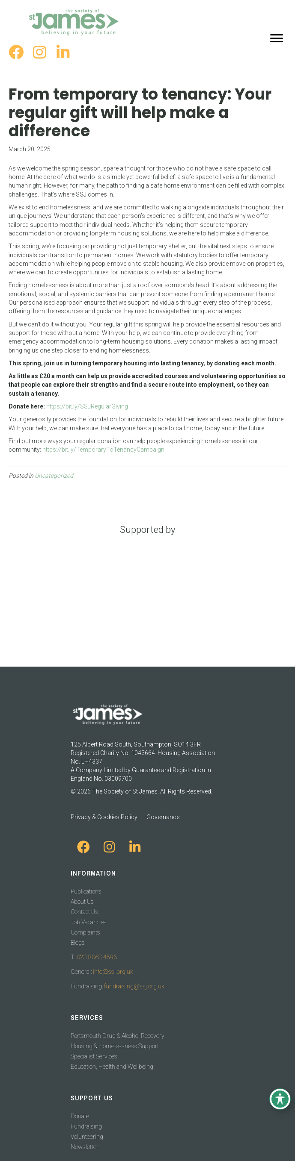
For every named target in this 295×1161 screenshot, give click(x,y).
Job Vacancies (89, 922)
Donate (80, 1116)
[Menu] (276, 38)
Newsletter (84, 1146)
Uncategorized (54, 475)
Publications (86, 891)
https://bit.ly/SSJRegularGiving (87, 406)
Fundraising (86, 1126)
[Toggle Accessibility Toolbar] (280, 1099)
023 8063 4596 (97, 957)
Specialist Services (94, 1056)
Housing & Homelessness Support (115, 1046)
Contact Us (84, 911)
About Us (82, 901)
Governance (162, 817)
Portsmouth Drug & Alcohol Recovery (117, 1035)
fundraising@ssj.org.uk (134, 986)
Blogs (78, 942)
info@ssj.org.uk (113, 971)
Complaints (85, 932)
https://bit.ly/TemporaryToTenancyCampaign (103, 449)
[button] (16, 51)
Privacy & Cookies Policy (104, 817)
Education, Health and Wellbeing (112, 1066)
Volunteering (87, 1136)
